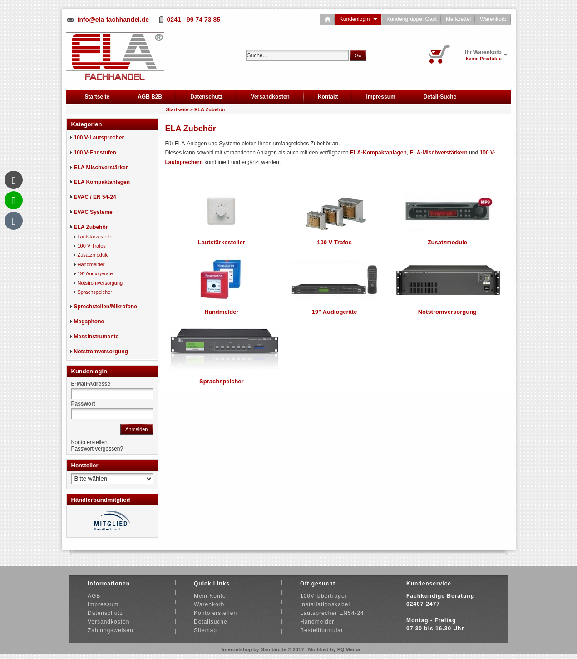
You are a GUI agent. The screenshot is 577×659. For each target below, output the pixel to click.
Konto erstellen (89, 442)
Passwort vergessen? (97, 449)
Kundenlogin (358, 19)
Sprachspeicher (221, 381)
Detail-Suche (440, 97)
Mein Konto (210, 596)
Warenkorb (493, 19)
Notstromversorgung (447, 311)
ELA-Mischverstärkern (438, 152)
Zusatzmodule (447, 242)
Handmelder (221, 311)
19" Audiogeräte (334, 311)
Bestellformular (321, 630)
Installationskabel (325, 604)
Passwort (83, 404)
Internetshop (237, 649)
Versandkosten (270, 97)
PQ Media (348, 649)
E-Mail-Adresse (91, 384)
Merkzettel (458, 19)
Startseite (97, 97)
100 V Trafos (334, 242)
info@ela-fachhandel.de (113, 19)
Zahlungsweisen (110, 630)
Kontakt (328, 97)
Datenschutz (206, 97)
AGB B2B (150, 97)
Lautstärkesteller (221, 242)
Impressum (380, 97)
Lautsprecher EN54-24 (332, 613)
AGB (94, 596)
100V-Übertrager (323, 596)
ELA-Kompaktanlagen (378, 152)
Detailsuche (210, 622)
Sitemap (205, 630)
